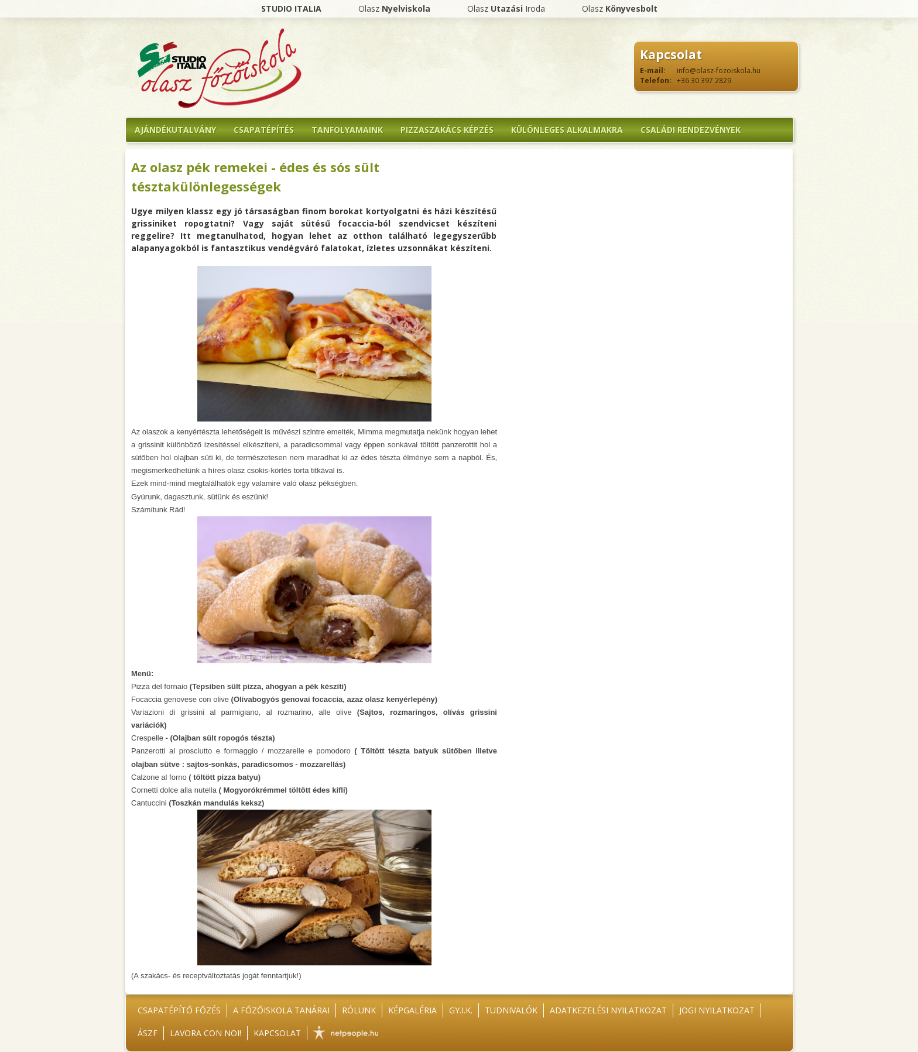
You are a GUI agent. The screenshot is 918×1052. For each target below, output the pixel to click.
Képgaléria (412, 1010)
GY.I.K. (460, 1010)
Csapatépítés (264, 129)
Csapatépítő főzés (179, 1010)
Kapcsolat (277, 1033)
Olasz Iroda (506, 8)
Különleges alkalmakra (567, 129)
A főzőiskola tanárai (281, 1010)
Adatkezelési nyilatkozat (608, 1010)
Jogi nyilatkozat (717, 1010)
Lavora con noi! (205, 1033)
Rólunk (359, 1010)
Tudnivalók (511, 1010)
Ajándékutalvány (175, 129)
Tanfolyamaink (347, 129)
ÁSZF (147, 1033)
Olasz (394, 8)
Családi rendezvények (690, 129)
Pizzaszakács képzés (447, 129)
